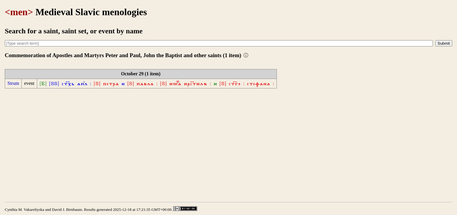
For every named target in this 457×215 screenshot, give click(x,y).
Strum (13, 83)
